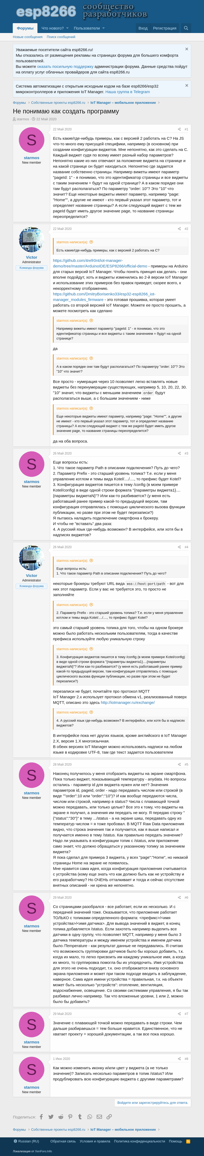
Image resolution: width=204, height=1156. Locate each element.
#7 (186, 1014)
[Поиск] (186, 28)
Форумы (25, 28)
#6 (186, 897)
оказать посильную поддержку (65, 66)
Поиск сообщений (61, 37)
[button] (67, 28)
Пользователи (87, 28)
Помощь (175, 1141)
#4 (186, 547)
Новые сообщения (27, 37)
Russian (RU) (26, 1141)
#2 (186, 229)
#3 (186, 453)
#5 (186, 764)
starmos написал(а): (72, 242)
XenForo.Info (43, 1151)
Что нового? (52, 28)
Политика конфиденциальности (139, 1141)
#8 (186, 1059)
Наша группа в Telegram (127, 91)
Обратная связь (63, 1141)
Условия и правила (95, 1141)
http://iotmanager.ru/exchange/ (128, 702)
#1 (186, 129)
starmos (23, 119)
